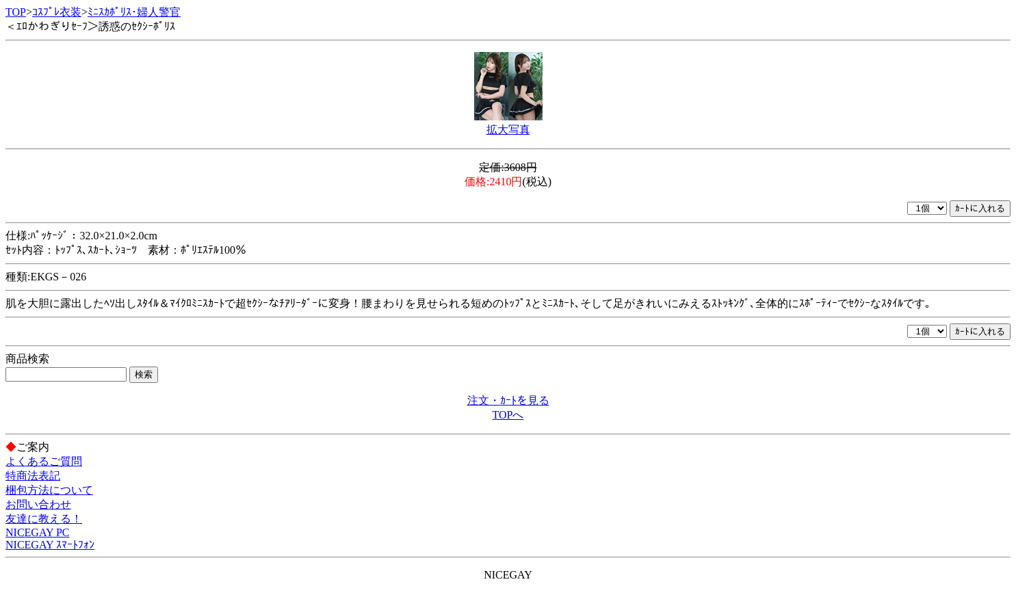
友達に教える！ (43, 519)
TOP (15, 12)
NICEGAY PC (37, 532)
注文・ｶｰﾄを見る (508, 400)
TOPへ (508, 415)
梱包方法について (49, 490)
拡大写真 (508, 129)
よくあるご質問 (43, 461)
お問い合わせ (38, 504)
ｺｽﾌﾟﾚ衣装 (56, 12)
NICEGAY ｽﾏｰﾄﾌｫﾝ (49, 545)
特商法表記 (32, 475)
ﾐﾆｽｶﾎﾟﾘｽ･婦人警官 (134, 12)
